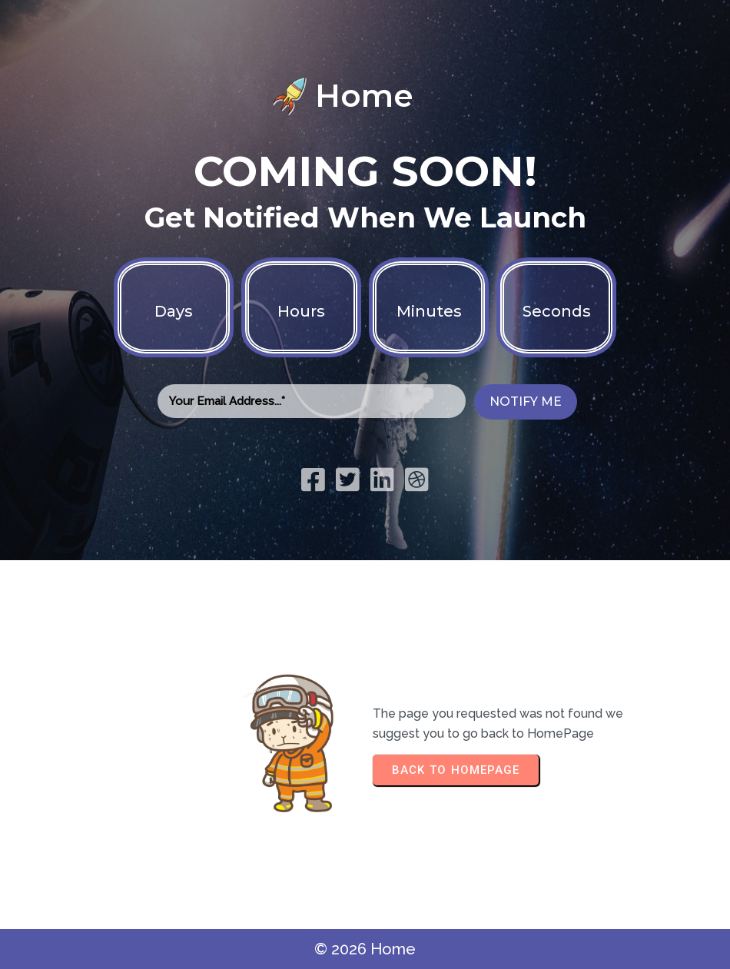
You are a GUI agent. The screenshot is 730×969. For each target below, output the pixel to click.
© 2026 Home (365, 949)
